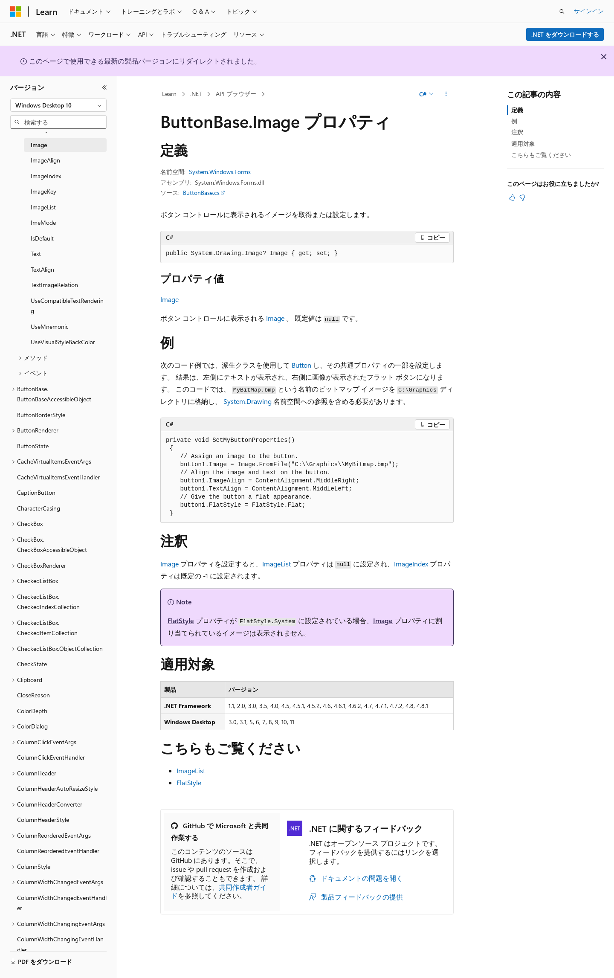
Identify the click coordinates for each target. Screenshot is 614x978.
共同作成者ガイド (218, 891)
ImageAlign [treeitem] (45, 160)
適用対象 (523, 143)
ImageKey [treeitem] (43, 191)
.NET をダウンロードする (565, 34)
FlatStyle (181, 620)
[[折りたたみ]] (104, 87)
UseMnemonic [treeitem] (50, 326)
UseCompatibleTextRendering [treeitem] (67, 305)
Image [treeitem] (39, 145)
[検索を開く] (562, 11)
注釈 (517, 132)
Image (169, 299)
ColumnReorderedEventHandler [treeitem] (58, 851)
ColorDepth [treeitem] (32, 711)
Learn (169, 94)
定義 (517, 110)
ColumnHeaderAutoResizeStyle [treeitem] (57, 788)
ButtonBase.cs (201, 193)
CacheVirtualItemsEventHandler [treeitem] (58, 477)
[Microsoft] (15, 11)
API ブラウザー (236, 94)
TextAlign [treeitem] (42, 269)
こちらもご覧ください (541, 155)
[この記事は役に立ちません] (522, 197)
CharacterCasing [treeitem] (38, 508)
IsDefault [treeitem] (42, 238)
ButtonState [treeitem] (33, 446)
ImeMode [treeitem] (43, 222)
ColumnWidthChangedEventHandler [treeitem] (62, 903)
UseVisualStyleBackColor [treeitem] (63, 342)
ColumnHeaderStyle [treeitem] (43, 819)
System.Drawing (247, 401)
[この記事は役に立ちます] (512, 197)
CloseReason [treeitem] (33, 695)
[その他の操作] (446, 94)
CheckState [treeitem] (32, 664)
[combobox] (58, 105)
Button (301, 364)
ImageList (276, 563)
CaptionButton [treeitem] (36, 492)
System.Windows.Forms (220, 172)
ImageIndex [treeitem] (46, 176)
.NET (196, 94)
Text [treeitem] (36, 254)
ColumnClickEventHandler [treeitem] (51, 757)
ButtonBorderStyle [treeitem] (41, 415)
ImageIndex (411, 563)
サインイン (589, 11)
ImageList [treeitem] (43, 207)
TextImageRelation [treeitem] (54, 285)
